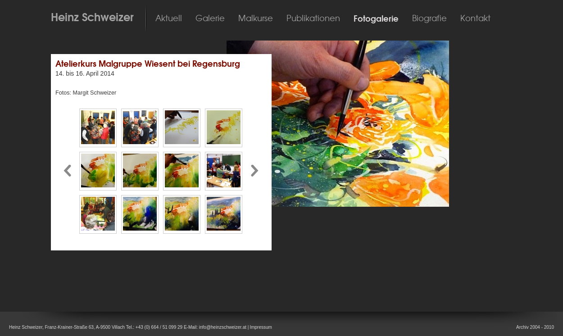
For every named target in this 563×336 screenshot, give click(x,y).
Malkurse (255, 18)
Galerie (210, 18)
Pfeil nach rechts (255, 171)
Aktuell (168, 18)
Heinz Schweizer (92, 17)
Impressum (261, 327)
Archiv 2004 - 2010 (535, 327)
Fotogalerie (376, 19)
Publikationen (313, 18)
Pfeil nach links (67, 171)
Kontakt (475, 18)
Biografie (429, 18)
